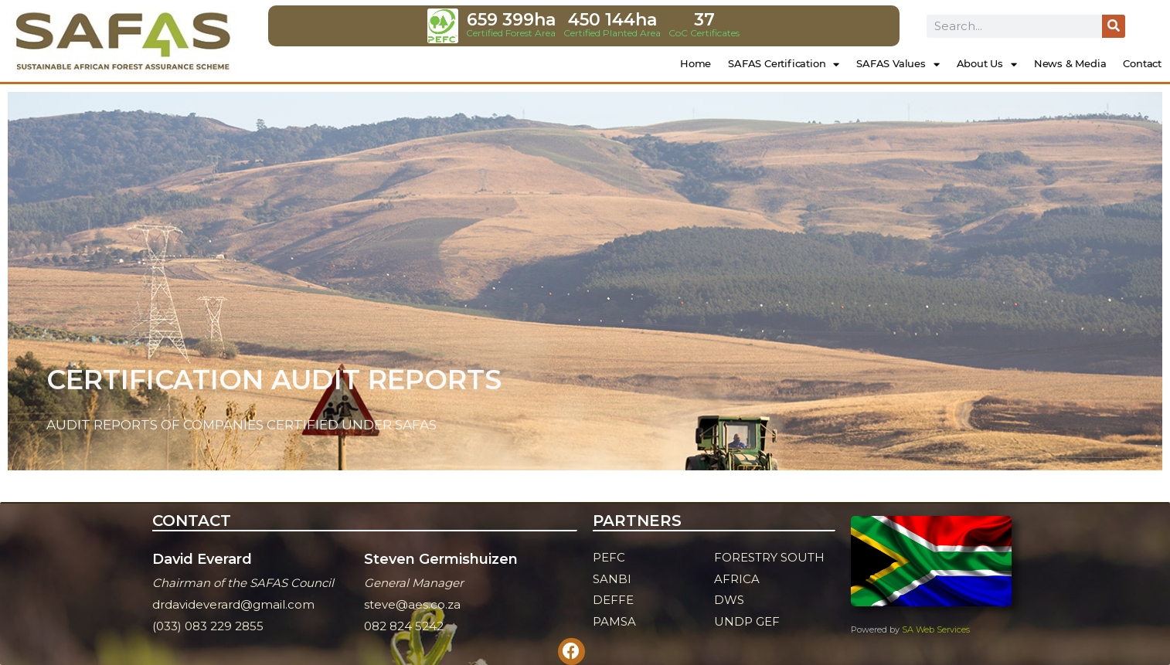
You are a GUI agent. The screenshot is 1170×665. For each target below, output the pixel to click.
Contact (1142, 63)
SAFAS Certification (783, 64)
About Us (987, 64)
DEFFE (613, 599)
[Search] (1113, 26)
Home (695, 63)
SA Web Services (936, 629)
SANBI (612, 579)
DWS (729, 599)
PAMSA (614, 621)
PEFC (609, 557)
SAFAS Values (897, 64)
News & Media (1070, 63)
